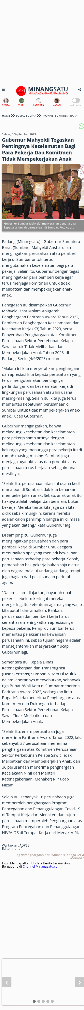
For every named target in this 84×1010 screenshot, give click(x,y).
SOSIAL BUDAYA (26, 115)
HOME (6, 115)
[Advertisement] (42, 42)
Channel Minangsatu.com (42, 866)
